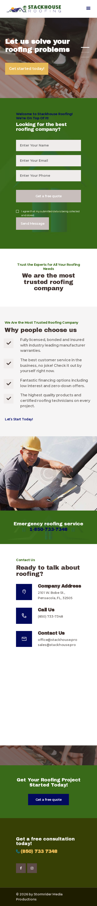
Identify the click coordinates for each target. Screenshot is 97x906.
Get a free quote (49, 800)
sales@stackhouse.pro (57, 645)
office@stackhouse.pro (57, 640)
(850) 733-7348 (50, 616)
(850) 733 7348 (39, 851)
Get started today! (26, 68)
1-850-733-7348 (48, 529)
